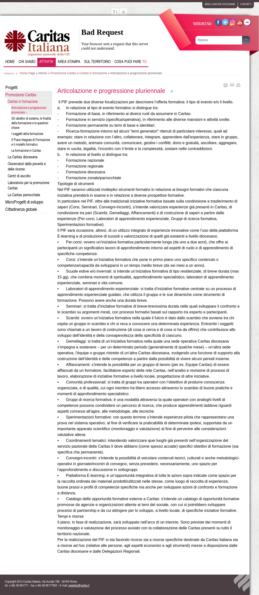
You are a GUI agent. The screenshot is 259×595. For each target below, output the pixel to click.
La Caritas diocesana (22, 157)
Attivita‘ (46, 61)
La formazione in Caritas (26, 150)
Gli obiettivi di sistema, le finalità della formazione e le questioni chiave (31, 123)
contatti (245, 4)
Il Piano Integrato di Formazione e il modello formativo (30, 142)
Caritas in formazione (93, 73)
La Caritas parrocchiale (24, 194)
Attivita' (42, 73)
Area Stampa (69, 61)
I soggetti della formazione (27, 133)
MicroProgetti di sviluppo (24, 202)
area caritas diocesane (220, 4)
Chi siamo (27, 61)
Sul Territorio (97, 61)
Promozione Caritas (63, 73)
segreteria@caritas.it (78, 585)
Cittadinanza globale (21, 209)
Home (10, 61)
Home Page (27, 73)
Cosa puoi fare (130, 61)
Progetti (11, 87)
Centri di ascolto (19, 175)
